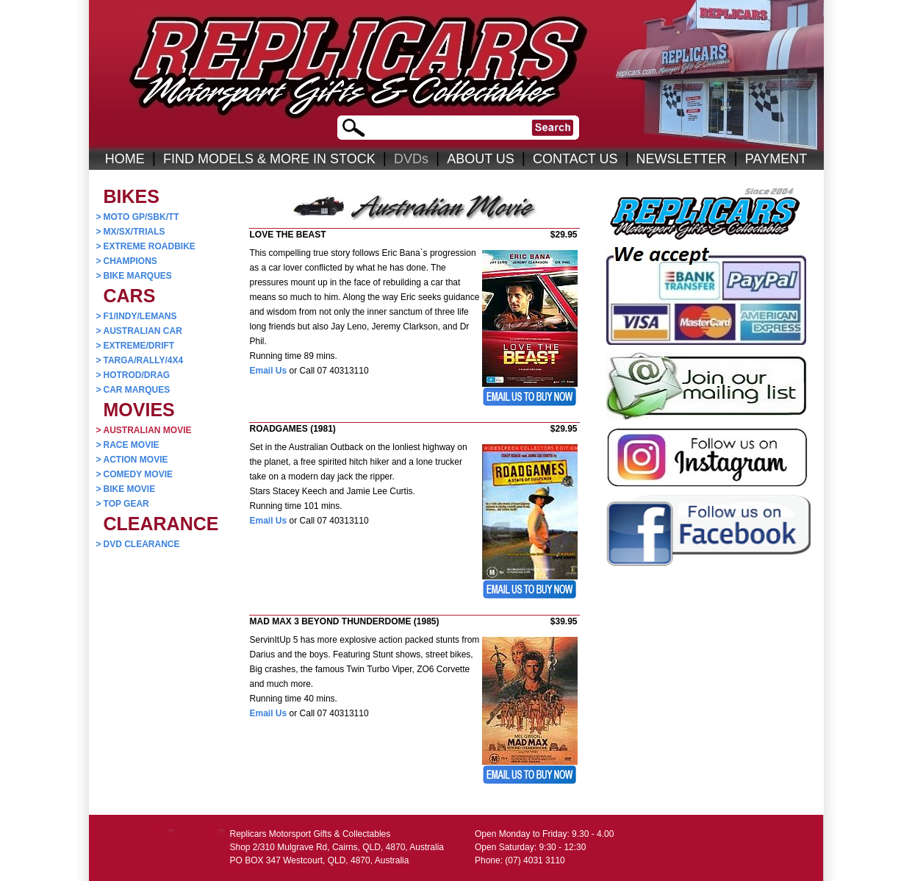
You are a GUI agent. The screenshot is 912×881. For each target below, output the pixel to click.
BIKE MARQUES (134, 276)
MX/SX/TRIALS (130, 232)
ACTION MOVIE (132, 459)
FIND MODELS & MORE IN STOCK (269, 158)
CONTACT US (575, 158)
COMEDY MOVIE (134, 474)
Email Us (268, 370)
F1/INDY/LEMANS (136, 316)
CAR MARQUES (133, 390)
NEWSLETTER (681, 158)
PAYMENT (776, 158)
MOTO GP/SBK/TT (137, 217)
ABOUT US (480, 158)
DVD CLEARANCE (138, 544)
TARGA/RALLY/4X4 (140, 360)
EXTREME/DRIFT (135, 345)
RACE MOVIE (127, 445)
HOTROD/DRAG (133, 375)
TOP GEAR (122, 504)
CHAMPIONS (126, 261)
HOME (125, 158)
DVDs (411, 158)
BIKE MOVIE (126, 489)
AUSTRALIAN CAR (139, 331)
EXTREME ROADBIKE (145, 246)
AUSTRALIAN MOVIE (144, 430)
